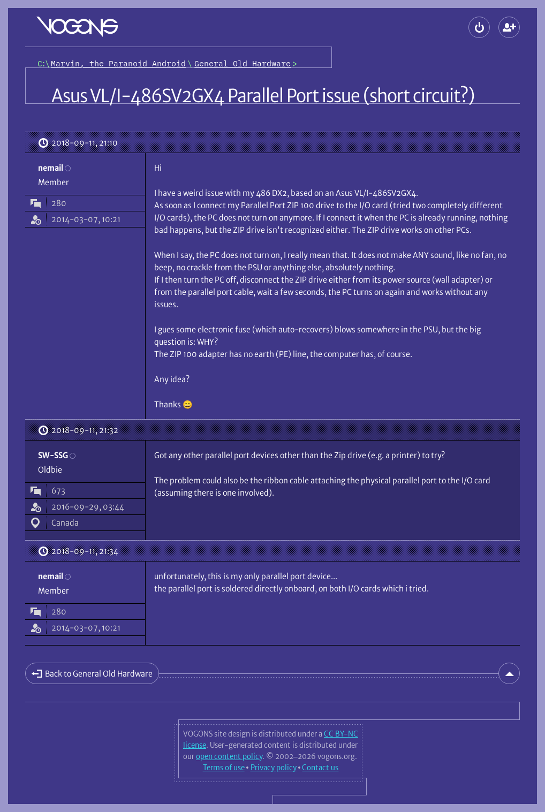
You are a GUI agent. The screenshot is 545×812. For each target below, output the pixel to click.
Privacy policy (274, 767)
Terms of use (224, 767)
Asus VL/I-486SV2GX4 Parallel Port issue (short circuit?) (262, 96)
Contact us (320, 767)
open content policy (229, 756)
